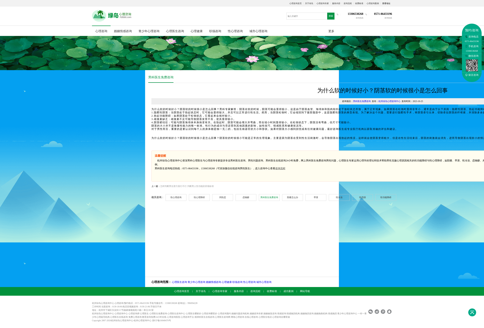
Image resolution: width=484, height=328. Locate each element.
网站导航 (305, 291)
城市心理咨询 (258, 31)
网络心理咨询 (237, 317)
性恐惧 (362, 197)
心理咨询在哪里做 (281, 317)
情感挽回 (332, 313)
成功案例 (288, 291)
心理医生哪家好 (193, 313)
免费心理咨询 (135, 317)
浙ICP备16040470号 (161, 320)
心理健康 (197, 31)
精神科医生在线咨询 (204, 317)
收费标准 (359, 3)
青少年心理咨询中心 (347, 313)
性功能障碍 (385, 197)
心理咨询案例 (373, 3)
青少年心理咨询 (148, 31)
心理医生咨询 (175, 31)
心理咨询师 (133, 313)
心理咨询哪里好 (209, 313)
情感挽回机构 (293, 313)
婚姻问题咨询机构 (240, 313)
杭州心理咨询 (140, 320)
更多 (331, 31)
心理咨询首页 (295, 3)
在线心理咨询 (251, 317)
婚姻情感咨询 (123, 31)
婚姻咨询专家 (256, 313)
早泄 (316, 197)
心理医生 (144, 313)
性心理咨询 (235, 31)
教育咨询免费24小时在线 (154, 317)
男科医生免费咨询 (362, 101)
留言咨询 (471, 75)
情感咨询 (281, 313)
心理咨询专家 (323, 3)
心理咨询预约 (224, 313)
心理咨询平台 (187, 317)
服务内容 (336, 3)
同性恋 (222, 197)
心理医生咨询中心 (176, 313)
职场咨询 (215, 31)
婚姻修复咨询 (270, 313)
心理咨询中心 (121, 313)
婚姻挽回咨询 (307, 313)
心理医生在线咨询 (119, 317)
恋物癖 (246, 197)
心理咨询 (101, 31)
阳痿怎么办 (292, 197)
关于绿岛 (309, 3)
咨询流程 (348, 3)
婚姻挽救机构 (320, 313)
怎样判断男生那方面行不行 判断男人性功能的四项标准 (187, 186)
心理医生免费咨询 (158, 313)
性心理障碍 (199, 197)
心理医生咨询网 (222, 317)
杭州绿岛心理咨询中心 (389, 101)
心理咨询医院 (173, 317)
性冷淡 (339, 197)
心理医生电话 (265, 317)
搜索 (331, 16)
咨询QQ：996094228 (187, 303)
